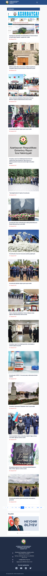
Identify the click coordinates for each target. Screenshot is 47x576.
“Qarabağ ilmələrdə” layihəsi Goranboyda (19, 193)
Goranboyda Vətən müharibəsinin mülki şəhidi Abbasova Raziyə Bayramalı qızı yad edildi (23, 223)
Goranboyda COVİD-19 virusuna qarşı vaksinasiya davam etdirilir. (23, 376)
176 (29, 507)
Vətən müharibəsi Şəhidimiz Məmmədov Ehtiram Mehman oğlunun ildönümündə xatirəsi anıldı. (21, 98)
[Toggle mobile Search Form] (37, 2)
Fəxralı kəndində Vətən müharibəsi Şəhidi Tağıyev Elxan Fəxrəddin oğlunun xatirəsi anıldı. (23, 436)
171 (12, 507)
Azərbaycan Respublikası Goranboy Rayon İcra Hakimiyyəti (14, 2)
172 (16, 507)
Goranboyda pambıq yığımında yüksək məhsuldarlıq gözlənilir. (22, 499)
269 (41, 507)
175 (26, 507)
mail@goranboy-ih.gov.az (24, 559)
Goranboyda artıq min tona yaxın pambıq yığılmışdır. (22, 253)
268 (38, 507)
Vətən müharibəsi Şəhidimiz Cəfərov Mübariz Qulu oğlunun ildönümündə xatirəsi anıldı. (21, 313)
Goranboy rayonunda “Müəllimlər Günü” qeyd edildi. (22, 406)
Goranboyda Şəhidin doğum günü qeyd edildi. (20, 129)
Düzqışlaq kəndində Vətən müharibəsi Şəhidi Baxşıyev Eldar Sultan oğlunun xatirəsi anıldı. (22, 468)
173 (19, 507)
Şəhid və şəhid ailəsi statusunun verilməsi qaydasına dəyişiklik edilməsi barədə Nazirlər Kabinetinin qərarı (22, 67)
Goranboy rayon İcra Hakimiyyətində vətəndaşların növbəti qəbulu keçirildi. (21, 344)
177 (32, 507)
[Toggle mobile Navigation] (40, 2)
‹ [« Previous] (3, 507)
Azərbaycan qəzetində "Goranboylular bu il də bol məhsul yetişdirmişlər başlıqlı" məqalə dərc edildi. (23, 36)
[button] (17, 533)
